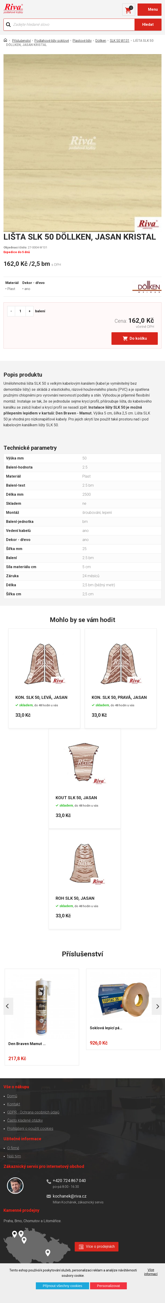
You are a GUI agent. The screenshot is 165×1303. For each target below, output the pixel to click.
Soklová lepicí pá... (106, 1027)
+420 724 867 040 (69, 1180)
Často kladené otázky (25, 1120)
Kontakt (13, 1103)
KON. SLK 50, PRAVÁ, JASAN (119, 696)
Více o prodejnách (100, 1246)
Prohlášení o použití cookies (30, 1128)
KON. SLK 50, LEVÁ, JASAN (41, 696)
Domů (12, 1095)
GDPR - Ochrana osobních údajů (33, 1112)
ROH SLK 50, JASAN (75, 897)
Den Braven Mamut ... (27, 1043)
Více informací (151, 1272)
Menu (153, 9)
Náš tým (14, 1155)
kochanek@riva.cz (70, 1195)
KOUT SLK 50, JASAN (77, 797)
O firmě (13, 1147)
